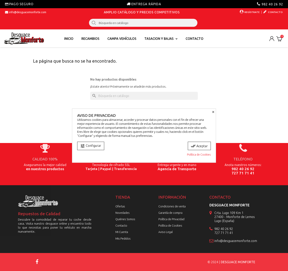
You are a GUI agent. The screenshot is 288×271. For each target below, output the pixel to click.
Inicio (68, 38)
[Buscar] (144, 96)
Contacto (194, 38)
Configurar (90, 145)
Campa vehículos (121, 38)
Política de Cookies (199, 154)
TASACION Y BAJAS (161, 39)
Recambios (90, 38)
